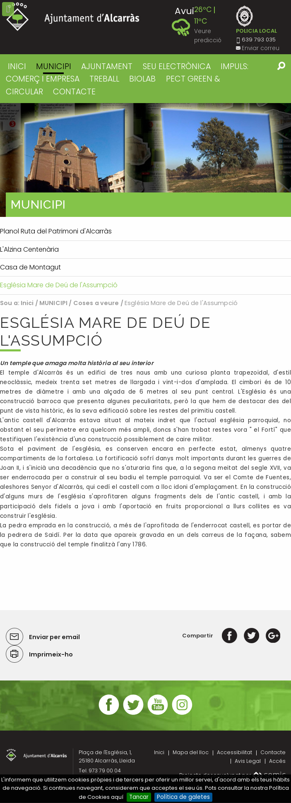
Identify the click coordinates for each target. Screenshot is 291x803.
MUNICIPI (53, 66)
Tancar (139, 797)
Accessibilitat (234, 752)
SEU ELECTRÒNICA (177, 66)
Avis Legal (248, 761)
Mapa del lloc (191, 752)
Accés (277, 761)
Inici (17, 66)
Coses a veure (96, 303)
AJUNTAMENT (106, 66)
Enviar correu (260, 48)
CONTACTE (74, 91)
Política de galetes (183, 797)
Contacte (273, 752)
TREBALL (104, 78)
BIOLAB (142, 78)
